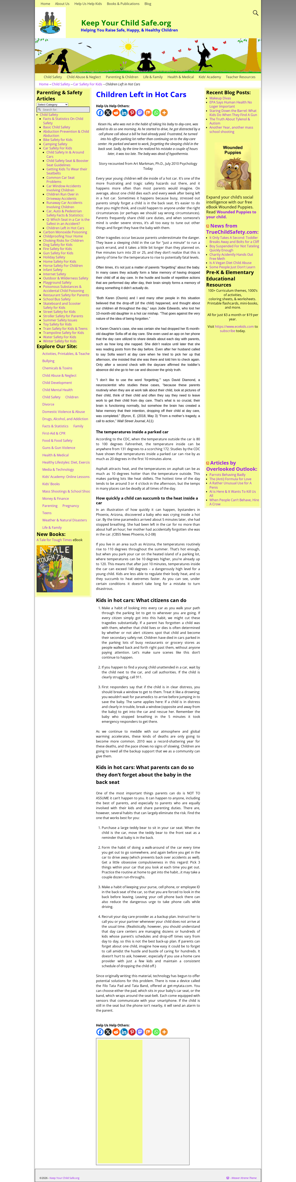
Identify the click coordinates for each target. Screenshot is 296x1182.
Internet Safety (54, 274)
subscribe (227, 331)
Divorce (48, 404)
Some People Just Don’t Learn (232, 267)
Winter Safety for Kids (60, 341)
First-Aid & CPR (53, 433)
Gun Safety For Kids (58, 253)
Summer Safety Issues (60, 320)
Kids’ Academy (210, 77)
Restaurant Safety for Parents (66, 295)
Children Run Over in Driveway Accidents (62, 196)
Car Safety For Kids (87, 84)
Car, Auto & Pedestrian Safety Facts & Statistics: (65, 213)
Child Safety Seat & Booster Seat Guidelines (67, 162)
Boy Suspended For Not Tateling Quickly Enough (234, 248)
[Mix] (148, 112)
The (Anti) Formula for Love (230, 479)
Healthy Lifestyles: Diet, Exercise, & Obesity (75, 462)
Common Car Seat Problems (60, 179)
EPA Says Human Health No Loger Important (230, 104)
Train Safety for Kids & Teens (65, 328)
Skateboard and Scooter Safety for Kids (62, 305)
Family (78, 426)
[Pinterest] (132, 112)
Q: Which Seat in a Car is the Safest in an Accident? (68, 221)
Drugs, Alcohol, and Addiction (65, 419)
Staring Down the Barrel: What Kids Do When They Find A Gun (233, 112)
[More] (164, 112)
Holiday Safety (54, 257)
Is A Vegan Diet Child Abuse (230, 262)
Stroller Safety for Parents (63, 316)
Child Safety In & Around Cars (65, 154)
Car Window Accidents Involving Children (63, 188)
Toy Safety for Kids (57, 324)
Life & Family (153, 77)
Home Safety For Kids (59, 261)
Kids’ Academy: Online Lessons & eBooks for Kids (80, 476)
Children (72, 397)
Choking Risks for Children (63, 240)
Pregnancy (70, 505)
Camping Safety (55, 144)
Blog (148, 3)
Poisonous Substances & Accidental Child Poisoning (63, 288)
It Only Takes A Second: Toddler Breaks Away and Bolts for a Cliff (234, 239)
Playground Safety (57, 282)
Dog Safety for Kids (58, 244)
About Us (62, 3)
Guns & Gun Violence (58, 447)
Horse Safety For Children (63, 265)
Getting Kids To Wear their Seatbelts (66, 171)
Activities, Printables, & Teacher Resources (75, 353)
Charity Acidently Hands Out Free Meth (231, 256)
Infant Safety (52, 269)
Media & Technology (58, 469)
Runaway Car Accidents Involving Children (64, 204)
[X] (108, 112)
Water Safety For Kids (59, 337)
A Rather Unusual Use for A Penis (230, 485)
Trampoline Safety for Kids (63, 332)
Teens (47, 513)
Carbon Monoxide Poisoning (65, 232)
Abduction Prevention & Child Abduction (66, 133)
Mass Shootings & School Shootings (70, 491)
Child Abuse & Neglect (84, 77)
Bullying (48, 361)
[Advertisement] (120, 1101)
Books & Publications (123, 3)
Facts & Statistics (55, 426)
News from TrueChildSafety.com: (232, 228)
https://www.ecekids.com (234, 326)
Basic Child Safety (56, 127)
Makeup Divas (220, 98)
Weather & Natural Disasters (64, 520)
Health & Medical (181, 77)
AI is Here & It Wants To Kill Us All (232, 493)
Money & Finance (55, 498)
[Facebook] (100, 112)
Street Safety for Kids (59, 311)
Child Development (57, 382)
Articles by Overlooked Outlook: (231, 465)
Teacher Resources (241, 77)
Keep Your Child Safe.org (126, 23)
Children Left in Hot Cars (65, 228)
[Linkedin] (124, 112)
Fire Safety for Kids (57, 248)
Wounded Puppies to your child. (231, 214)
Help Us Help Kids (88, 3)
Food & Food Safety (57, 440)
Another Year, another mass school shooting (231, 129)
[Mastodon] (140, 112)
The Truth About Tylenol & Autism (229, 121)
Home (45, 3)
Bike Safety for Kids (58, 139)
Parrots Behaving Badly (227, 474)
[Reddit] (116, 112)
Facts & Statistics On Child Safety (63, 120)
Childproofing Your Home (63, 236)
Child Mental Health (57, 390)
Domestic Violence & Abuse (63, 411)
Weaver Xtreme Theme (244, 1178)
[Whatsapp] (156, 112)
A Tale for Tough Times (54, 540)
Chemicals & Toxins (57, 368)
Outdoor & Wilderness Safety (65, 278)
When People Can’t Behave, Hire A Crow (234, 502)
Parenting (50, 505)
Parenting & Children (122, 77)
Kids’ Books (51, 484)
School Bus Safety (57, 299)
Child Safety (53, 77)
